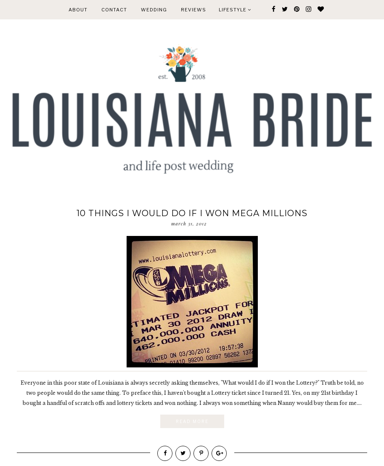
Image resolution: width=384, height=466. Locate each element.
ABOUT (78, 10)
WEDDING (154, 10)
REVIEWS (193, 10)
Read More (192, 421)
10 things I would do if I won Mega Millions (192, 213)
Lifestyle (235, 10)
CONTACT (114, 10)
